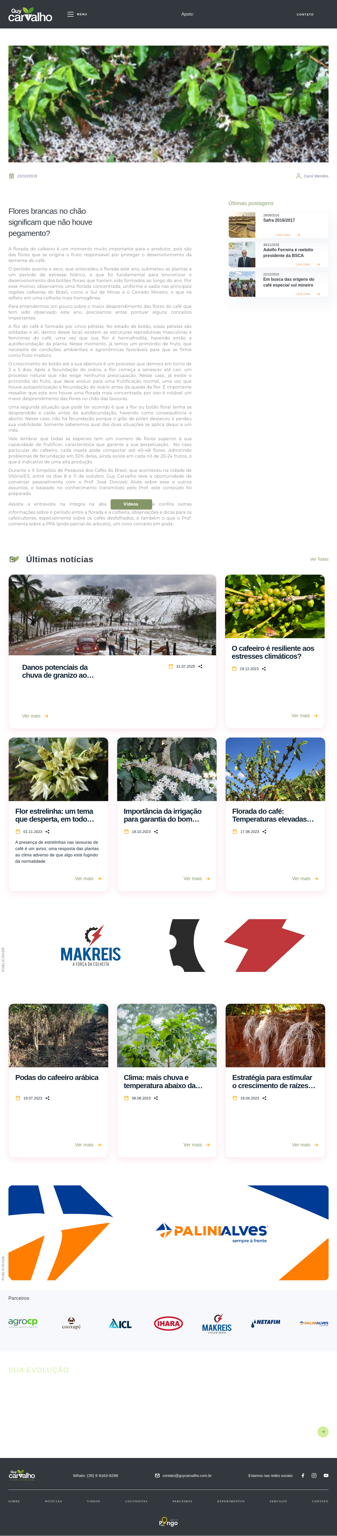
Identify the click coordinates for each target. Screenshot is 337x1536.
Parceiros (182, 1501)
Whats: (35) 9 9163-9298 (96, 1476)
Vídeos (131, 504)
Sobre (14, 1501)
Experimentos (231, 1501)
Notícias (53, 1501)
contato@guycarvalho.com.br (188, 1476)
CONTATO (305, 15)
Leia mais (288, 235)
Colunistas (136, 1501)
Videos (94, 1501)
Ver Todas (319, 559)
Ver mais (35, 716)
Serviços (278, 1501)
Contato (320, 1501)
